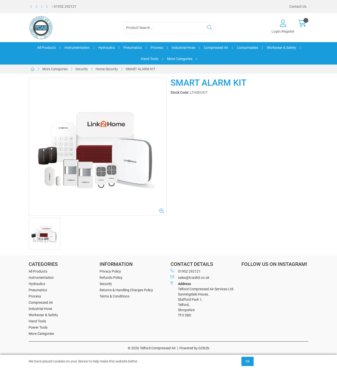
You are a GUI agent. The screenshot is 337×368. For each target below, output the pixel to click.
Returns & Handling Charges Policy (126, 290)
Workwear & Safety (281, 48)
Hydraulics (106, 48)
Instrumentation (77, 48)
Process (157, 48)
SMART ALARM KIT (140, 69)
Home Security (107, 69)
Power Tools (38, 327)
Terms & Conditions (114, 296)
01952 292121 (64, 6)
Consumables (247, 48)
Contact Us (297, 6)
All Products (46, 48)
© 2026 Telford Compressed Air (152, 348)
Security (81, 69)
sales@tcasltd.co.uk (189, 277)
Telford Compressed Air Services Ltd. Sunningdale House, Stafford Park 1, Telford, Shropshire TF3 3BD (202, 299)
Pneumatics (132, 48)
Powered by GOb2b (194, 348)
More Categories (179, 59)
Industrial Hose (183, 48)
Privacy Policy (110, 271)
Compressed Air (216, 48)
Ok (247, 361)
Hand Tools (149, 59)
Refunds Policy (111, 278)
